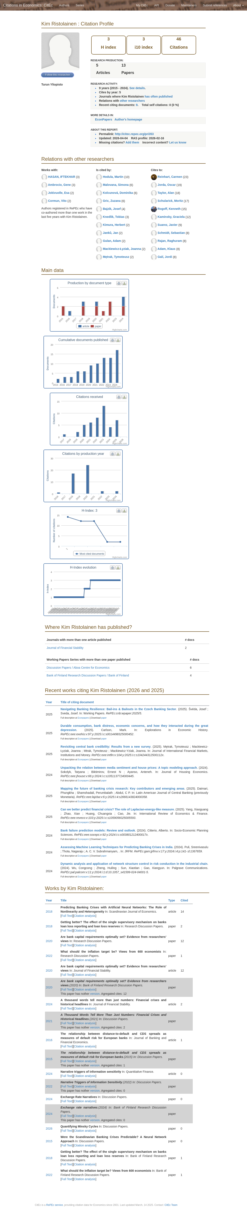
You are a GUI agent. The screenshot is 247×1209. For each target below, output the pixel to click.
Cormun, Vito (57, 200)
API (156, 5)
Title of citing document (79, 702)
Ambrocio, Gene (59, 184)
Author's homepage (128, 119)
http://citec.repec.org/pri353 (134, 134)
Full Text (66, 915)
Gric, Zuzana (112, 200)
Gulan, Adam (112, 240)
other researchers (132, 100)
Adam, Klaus (166, 248)
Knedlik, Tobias (113, 216)
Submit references (215, 5)
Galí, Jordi (165, 256)
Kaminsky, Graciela (171, 216)
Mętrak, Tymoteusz (116, 256)
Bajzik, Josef (112, 208)
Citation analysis (84, 915)
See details (137, 88)
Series (80, 5)
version (95, 993)
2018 (49, 911)
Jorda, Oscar (167, 184)
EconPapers (103, 119)
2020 (49, 941)
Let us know (177, 142)
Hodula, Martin (113, 176)
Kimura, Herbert (114, 224)
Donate (170, 5)
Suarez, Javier (168, 224)
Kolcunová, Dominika (118, 192)
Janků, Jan (110, 232)
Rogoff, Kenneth (169, 208)
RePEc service (54, 1205)
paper (104, 718)
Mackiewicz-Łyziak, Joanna (122, 248)
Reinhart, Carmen (170, 176)
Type (173, 900)
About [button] (238, 5)
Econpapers (83, 718)
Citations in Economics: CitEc (28, 5)
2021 (49, 1021)
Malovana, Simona (116, 184)
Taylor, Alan (166, 192)
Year (51, 702)
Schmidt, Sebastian (171, 232)
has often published (158, 96)
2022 (49, 955)
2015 (49, 1059)
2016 (49, 1040)
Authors (64, 5)
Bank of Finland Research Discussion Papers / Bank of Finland (88, 675)
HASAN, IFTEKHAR (61, 176)
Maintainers (189, 5)
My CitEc (142, 5)
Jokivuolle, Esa (58, 192)
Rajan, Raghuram (170, 240)
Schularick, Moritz (170, 200)
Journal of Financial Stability (65, 647)
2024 (49, 1004)
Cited (186, 900)
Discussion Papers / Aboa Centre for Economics (78, 667)
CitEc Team (170, 1205)
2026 (49, 1128)
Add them (132, 142)
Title (65, 900)
